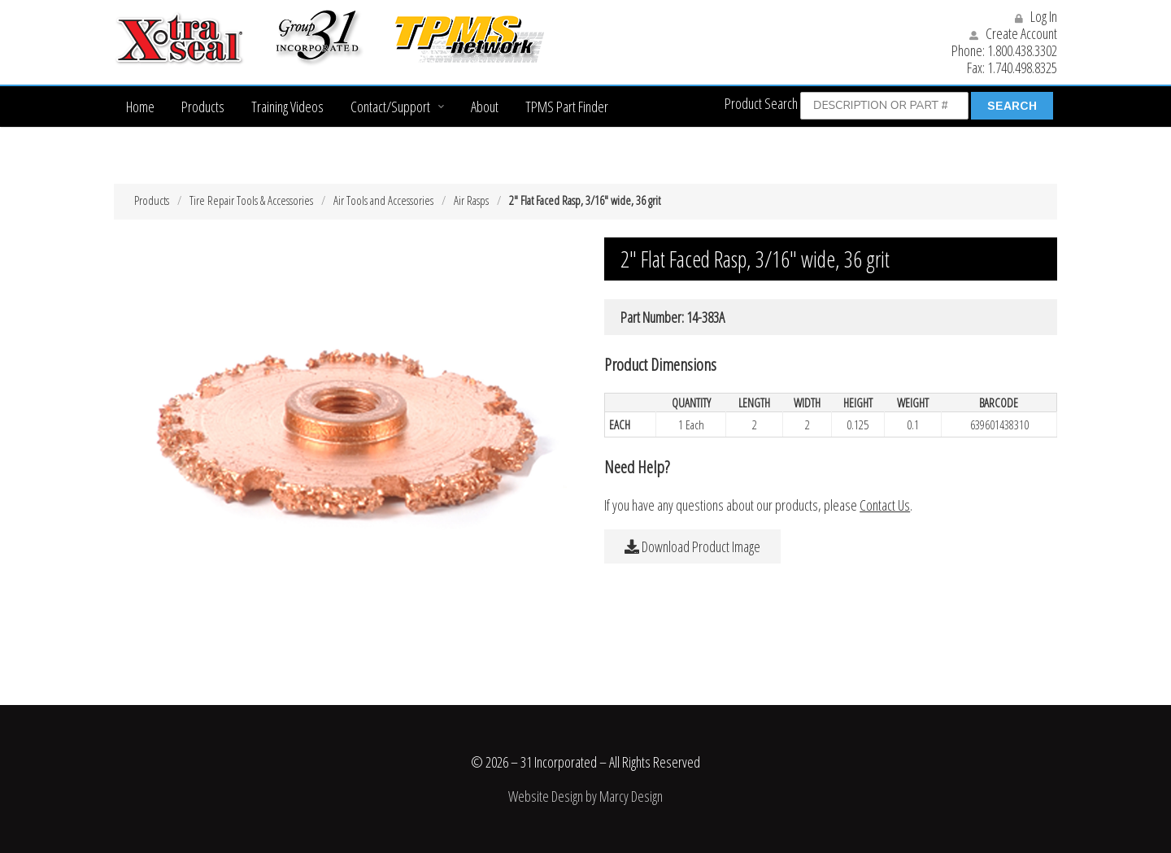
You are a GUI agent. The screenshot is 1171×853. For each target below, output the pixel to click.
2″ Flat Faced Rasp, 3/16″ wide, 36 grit (584, 200)
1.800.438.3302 (1022, 50)
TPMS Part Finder (566, 106)
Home (140, 106)
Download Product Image (692, 546)
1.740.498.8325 (1022, 67)
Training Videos (287, 106)
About (484, 106)
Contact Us (885, 505)
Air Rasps (471, 200)
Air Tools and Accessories (383, 200)
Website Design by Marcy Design (585, 796)
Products (202, 106)
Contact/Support (390, 106)
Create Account (1013, 33)
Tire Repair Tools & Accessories (251, 200)
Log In (1036, 16)
